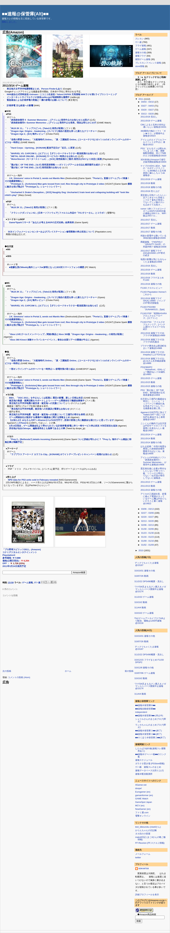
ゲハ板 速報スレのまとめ (148, 767)
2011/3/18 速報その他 (151, 187)
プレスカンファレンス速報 (148, 63)
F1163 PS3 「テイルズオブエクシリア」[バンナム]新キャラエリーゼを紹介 (153, 325)
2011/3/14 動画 (148, 438)
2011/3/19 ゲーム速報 (151, 120)
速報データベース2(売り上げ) (149, 770)
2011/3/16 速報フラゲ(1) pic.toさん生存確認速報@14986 (153, 361)
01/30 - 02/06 (147, 529)
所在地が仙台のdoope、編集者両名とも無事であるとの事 (37, 428)
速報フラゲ (140, 56)
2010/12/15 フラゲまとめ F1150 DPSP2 (148, 661)
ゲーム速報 (27, 582)
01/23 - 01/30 (147, 533)
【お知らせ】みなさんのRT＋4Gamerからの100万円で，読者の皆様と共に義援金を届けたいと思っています (61, 420)
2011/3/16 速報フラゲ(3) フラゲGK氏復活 (152, 340)
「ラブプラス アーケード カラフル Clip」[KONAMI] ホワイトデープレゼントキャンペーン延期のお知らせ (60, 454)
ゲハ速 (37, 582)
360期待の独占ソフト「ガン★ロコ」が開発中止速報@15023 (153, 133)
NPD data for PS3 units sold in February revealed (33, 480)
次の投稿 (6, 671)
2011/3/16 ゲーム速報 (151, 269)
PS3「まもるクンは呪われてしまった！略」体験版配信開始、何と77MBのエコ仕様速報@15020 (153, 152)
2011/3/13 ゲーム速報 (151, 482)
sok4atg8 (144, 868)
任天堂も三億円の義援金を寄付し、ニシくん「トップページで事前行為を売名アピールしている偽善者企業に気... (153, 404)
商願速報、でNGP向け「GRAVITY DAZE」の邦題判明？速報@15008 (153, 244)
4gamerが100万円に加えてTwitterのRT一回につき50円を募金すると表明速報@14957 (154, 416)
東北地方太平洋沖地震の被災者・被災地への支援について (37, 403)
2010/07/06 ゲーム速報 (144, 673)
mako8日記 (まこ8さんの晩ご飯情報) (150, 838)
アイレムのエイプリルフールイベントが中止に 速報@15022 (153, 142)
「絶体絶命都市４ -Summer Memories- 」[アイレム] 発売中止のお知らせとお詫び (49, 120)
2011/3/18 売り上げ (150, 191)
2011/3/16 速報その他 (151, 284)
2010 (141, 550)
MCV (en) (139, 805)
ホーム (68, 671)
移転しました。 (10, 22)
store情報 (139, 66)
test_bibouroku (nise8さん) (148, 827)
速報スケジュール (143, 760)
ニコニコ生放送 (47, 94)
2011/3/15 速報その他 (151, 386)
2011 (141, 99)
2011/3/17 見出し (149, 220)
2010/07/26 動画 (140, 576)
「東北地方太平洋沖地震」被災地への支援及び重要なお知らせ (39, 409)
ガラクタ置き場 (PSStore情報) (150, 763)
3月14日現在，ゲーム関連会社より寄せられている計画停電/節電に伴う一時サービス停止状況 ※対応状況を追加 (63, 425)
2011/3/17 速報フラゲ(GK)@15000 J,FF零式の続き (153, 253)
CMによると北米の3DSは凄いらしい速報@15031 (153, 125)
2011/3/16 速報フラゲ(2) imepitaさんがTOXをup (153, 353)
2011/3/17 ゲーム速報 (151, 223)
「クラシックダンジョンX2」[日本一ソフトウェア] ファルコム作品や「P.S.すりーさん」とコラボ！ (57, 213)
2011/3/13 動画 (148, 486)
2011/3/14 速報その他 (151, 442)
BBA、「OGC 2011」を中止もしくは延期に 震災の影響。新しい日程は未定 (46, 398)
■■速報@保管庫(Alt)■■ (25, 13)
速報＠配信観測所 (143, 774)
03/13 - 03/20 (147, 113)
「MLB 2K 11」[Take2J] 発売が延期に (28, 207)
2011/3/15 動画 (148, 382)
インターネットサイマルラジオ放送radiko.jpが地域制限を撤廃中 (38, 97)
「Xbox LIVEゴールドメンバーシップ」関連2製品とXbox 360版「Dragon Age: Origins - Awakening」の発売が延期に (66, 334)
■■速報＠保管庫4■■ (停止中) (149, 715)
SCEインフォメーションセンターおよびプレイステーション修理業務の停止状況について (51, 231)
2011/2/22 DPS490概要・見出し (148, 581)
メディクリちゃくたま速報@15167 (146, 564)
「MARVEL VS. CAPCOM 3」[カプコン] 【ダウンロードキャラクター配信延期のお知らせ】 (54, 153)
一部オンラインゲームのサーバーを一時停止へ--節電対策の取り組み (42, 369)
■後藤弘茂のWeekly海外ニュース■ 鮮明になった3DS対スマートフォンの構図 (46, 267)
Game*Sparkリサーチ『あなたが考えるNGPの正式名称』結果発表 (41, 222)
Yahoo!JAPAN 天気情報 (68, 94)
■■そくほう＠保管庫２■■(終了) (150, 737)
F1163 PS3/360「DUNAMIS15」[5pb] (152, 308)
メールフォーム (142, 854)
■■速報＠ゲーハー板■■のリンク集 (150, 755)
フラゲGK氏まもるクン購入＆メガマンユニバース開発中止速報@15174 (149, 589)
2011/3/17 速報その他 (151, 231)
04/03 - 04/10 (147, 102)
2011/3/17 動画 (148, 227)
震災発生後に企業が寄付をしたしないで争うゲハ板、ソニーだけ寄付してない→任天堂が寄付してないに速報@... (153, 473)
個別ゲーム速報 (142, 59)
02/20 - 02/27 (147, 517)
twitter (138, 857)
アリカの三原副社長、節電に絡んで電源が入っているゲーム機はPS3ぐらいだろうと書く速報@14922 (154, 499)
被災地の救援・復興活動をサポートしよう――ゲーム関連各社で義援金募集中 (47, 400)
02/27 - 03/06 (147, 513)
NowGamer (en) (142, 809)
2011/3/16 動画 (148, 273)
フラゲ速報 (140, 45)
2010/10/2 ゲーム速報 (143, 613)
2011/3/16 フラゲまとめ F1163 (152, 278)
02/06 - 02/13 (147, 525)
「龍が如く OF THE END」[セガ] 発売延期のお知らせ (35, 167)
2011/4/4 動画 (139, 607)
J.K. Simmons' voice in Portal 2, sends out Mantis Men (37, 178)
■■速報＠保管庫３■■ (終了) (148, 730)
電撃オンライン (142, 816)
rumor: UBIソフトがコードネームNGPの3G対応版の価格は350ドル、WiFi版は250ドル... (153, 212)
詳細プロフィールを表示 (147, 894)
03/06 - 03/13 (147, 509)
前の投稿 (129, 671)
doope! (138, 788)
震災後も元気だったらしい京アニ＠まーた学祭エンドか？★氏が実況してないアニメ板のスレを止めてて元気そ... (153, 200)
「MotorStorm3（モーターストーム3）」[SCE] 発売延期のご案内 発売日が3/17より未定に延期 (55, 159)
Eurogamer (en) (142, 792)
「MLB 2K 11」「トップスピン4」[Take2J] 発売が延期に (37, 128)
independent (141, 712)
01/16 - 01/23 (147, 537)
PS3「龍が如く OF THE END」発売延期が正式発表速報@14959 (153, 392)
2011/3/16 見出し (149, 266)
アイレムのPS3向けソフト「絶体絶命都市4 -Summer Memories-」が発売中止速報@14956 (153, 461)
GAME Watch (141, 798)
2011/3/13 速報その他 (151, 490)
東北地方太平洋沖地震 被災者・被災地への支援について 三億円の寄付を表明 (47, 414)
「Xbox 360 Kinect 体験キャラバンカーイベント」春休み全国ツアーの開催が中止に (49, 339)
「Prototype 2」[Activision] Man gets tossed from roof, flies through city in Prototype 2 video (56, 184)
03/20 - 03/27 (147, 110)
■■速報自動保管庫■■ (145, 709)
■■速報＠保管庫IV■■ (145, 705)
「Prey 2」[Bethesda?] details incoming (29, 439)
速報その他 (140, 52)
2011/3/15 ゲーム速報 (151, 378)
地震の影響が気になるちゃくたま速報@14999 (153, 260)
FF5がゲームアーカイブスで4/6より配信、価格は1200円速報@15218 (149, 620)
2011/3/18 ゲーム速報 (151, 179)
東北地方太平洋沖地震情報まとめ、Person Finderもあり (34, 89)
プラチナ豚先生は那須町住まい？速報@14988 (153, 347)
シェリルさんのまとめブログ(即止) (150, 720)
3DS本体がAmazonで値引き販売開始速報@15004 (153, 160)
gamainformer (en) (144, 795)
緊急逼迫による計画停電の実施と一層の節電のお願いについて (37, 100)
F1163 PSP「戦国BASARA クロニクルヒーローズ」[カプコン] (155, 315)
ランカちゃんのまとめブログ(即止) (150, 726)
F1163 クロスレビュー (151, 288)
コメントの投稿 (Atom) (19, 677)
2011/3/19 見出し (149, 116)
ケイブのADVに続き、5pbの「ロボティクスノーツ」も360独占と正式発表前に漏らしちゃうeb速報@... (153, 171)
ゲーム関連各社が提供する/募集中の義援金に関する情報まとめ (39, 417)
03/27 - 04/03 (147, 106)
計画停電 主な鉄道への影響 (20, 105)
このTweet (21, 423)
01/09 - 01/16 (147, 541)
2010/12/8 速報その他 (143, 667)
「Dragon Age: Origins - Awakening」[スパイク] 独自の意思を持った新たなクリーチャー (53, 131)
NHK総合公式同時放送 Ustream (22, 94)
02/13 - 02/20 (147, 521)
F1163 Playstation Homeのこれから (153, 293)
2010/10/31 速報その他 (144, 570)
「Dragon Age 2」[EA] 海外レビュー (27, 134)
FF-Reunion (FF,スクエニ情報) (150, 843)
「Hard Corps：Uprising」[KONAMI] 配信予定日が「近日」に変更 (42, 148)
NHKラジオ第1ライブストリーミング (99, 94)
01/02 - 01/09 (147, 545)
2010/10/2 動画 (140, 602)
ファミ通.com (141, 812)
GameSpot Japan (143, 802)
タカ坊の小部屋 (142, 833)
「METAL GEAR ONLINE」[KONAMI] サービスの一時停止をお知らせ (43, 156)
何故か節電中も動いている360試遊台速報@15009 (153, 236)
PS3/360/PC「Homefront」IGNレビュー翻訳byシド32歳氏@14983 (153, 371)
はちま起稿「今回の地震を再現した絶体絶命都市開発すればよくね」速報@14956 (153, 450)
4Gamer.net (140, 785)
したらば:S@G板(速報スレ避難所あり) (150, 749)
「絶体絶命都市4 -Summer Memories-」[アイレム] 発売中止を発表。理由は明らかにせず (52, 122)
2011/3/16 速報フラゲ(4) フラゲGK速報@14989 (153, 334)
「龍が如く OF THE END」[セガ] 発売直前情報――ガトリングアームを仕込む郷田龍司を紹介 (54, 164)
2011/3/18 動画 (148, 183)
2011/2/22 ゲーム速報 (143, 597)
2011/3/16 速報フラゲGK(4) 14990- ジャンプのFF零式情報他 (153, 300)
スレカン (139, 38)
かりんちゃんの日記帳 (146, 830)
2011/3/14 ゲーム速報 (15, 85)
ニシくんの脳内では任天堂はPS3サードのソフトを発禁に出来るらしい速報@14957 (154, 427)
